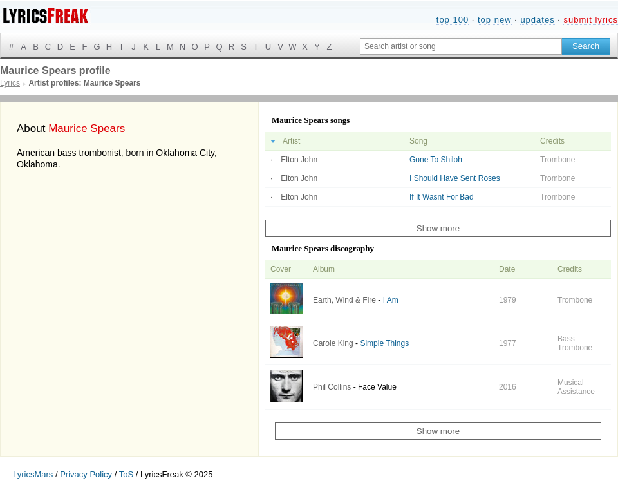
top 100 (452, 19)
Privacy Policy (86, 474)
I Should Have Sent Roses (454, 178)
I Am (390, 300)
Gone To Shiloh (435, 159)
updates (537, 19)
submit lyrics (590, 19)
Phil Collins (332, 387)
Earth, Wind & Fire (344, 300)
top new (495, 19)
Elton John (299, 159)
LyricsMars (33, 474)
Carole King (333, 343)
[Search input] (461, 46)
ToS (126, 474)
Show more (438, 228)
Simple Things (384, 343)
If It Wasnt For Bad (441, 197)
